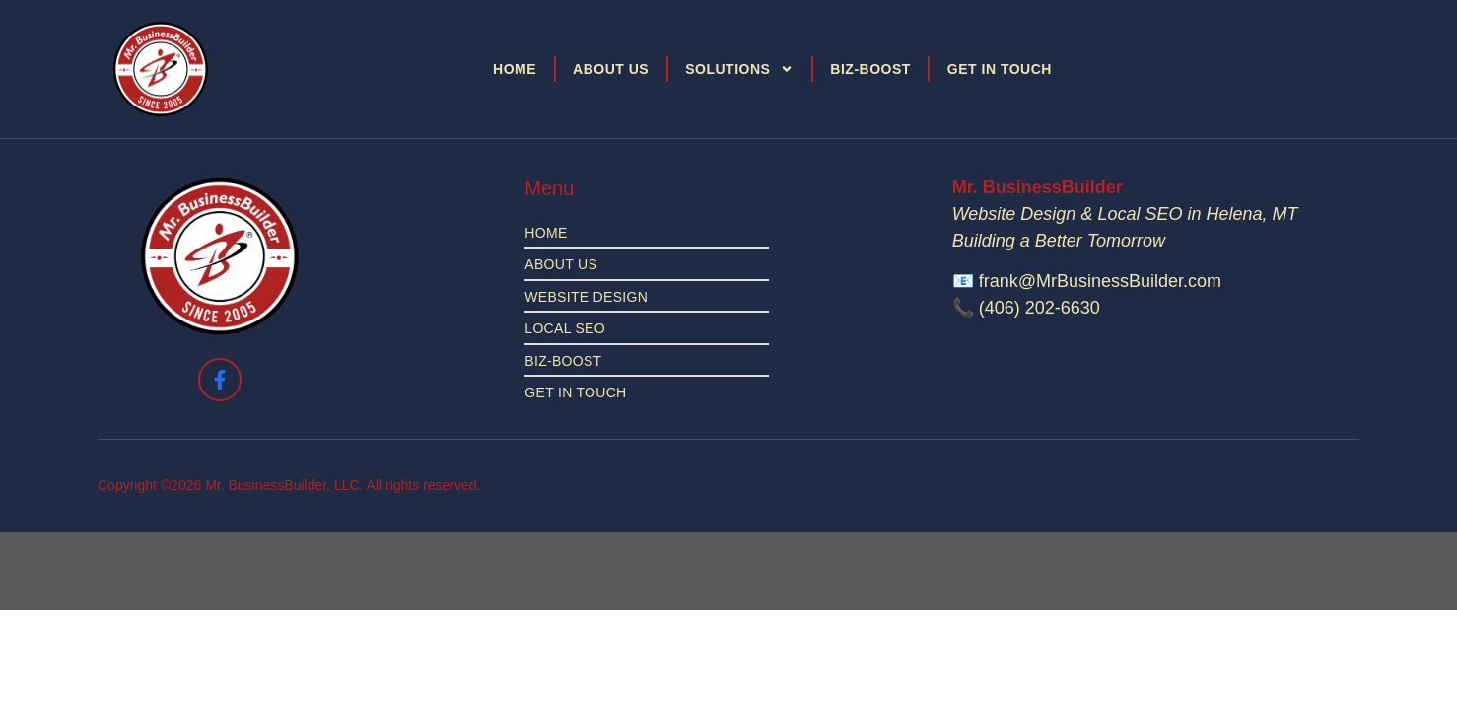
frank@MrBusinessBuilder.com (1100, 281)
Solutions (739, 69)
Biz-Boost (870, 69)
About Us (611, 69)
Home (514, 69)
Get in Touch (999, 69)
